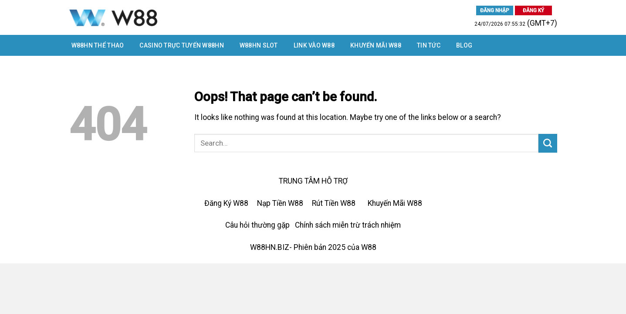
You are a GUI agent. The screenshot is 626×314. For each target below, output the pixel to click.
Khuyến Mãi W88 (375, 45)
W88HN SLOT (259, 45)
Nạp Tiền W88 (280, 203)
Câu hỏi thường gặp (257, 225)
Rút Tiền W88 (333, 203)
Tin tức (428, 45)
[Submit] (547, 143)
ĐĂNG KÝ (533, 10)
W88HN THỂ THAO (97, 45)
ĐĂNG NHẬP (494, 10)
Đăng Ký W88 (226, 203)
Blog (464, 45)
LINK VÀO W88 (314, 45)
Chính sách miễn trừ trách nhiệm (348, 225)
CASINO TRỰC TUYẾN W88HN (181, 45)
